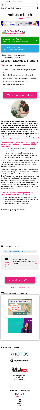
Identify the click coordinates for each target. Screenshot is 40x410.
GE (4, 1)
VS (10, 1)
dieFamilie (14, 1)
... (35, 263)
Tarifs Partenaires (16, 8)
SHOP (20, 1)
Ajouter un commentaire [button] (29, 251)
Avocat (8, 8)
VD (2, 1)
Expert (3, 8)
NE (7, 1)
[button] (12, 251)
